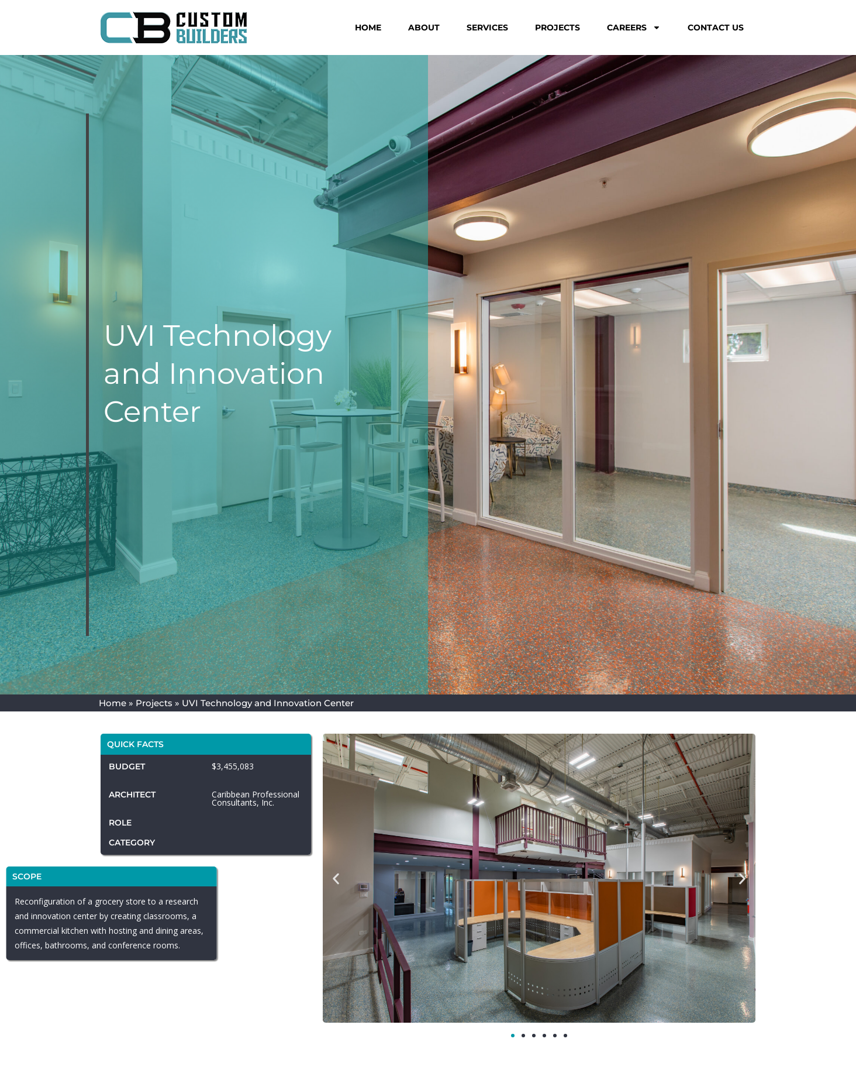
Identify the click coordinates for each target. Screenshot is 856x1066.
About (424, 27)
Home (368, 27)
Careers (634, 27)
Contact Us (716, 27)
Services (487, 27)
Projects (557, 27)
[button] (336, 879)
